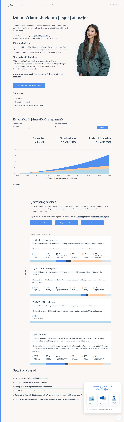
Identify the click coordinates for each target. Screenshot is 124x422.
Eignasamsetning (66, 223)
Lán (53, 5)
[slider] (29, 128)
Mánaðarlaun (17, 124)
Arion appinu (81, 216)
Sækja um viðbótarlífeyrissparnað (28, 88)
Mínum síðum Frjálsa (100, 216)
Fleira (88, 5)
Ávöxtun (92, 223)
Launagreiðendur (64, 5)
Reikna (102, 127)
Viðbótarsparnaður (40, 5)
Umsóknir (78, 5)
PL (102, 5)
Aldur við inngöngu (61, 124)
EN (95, 5)
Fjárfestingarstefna (41, 223)
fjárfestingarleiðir (41, 39)
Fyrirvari (16, 184)
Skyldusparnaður (23, 5)
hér (35, 72)
